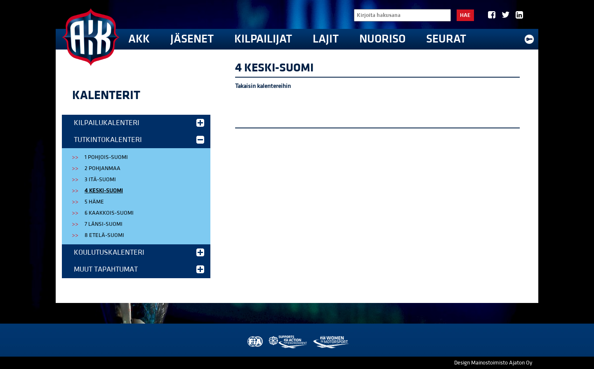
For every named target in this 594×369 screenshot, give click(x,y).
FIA (254, 342)
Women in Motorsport (330, 342)
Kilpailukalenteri (139, 123)
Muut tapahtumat (139, 269)
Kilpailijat (263, 39)
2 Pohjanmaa (102, 168)
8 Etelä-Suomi (104, 235)
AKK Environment (288, 342)
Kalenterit (106, 95)
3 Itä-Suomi (100, 179)
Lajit (326, 39)
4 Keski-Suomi (104, 190)
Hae (465, 15)
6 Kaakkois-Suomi (109, 213)
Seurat (446, 39)
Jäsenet (192, 39)
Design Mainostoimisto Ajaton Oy (493, 363)
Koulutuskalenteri (139, 252)
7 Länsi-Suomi (104, 224)
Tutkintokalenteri (139, 139)
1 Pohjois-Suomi (106, 157)
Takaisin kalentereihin (263, 86)
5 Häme (94, 202)
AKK (139, 39)
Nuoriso (382, 39)
